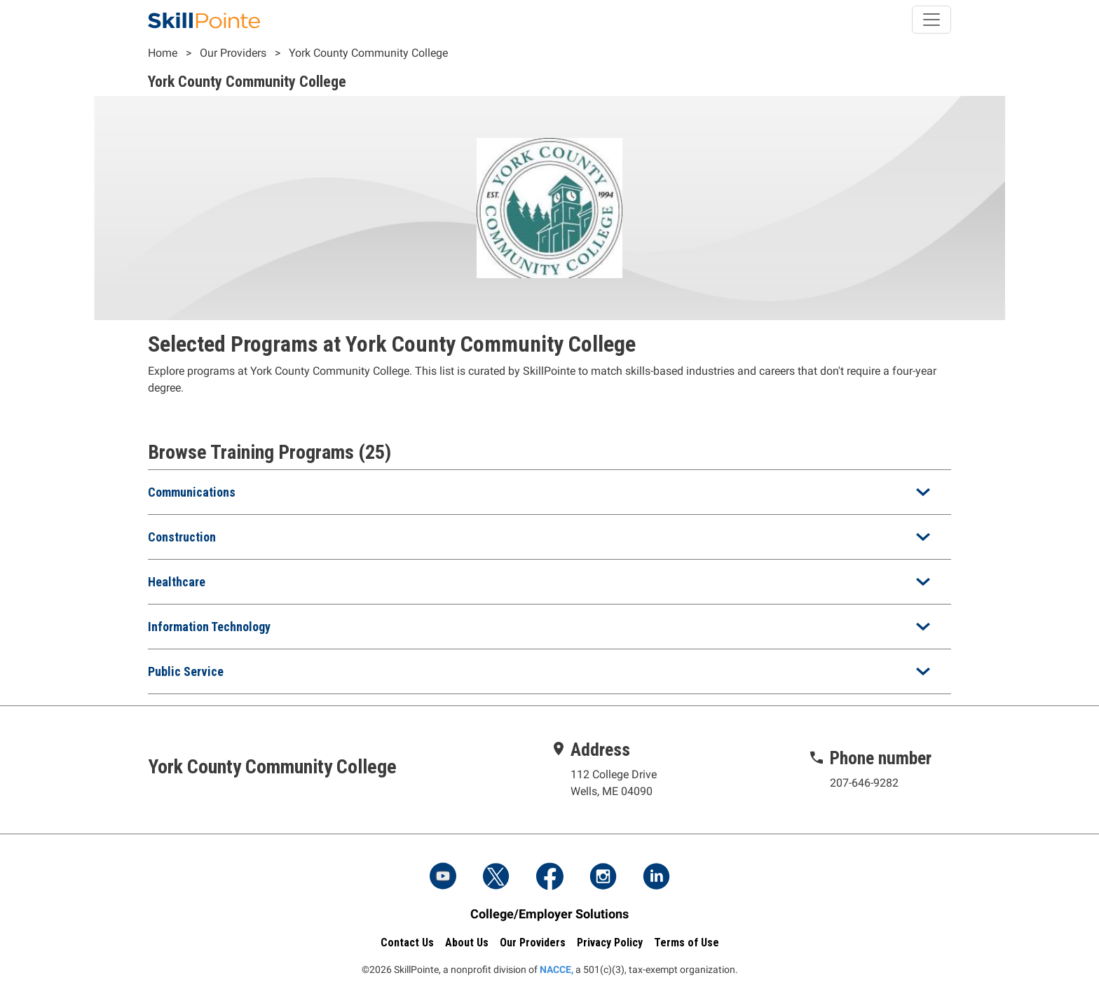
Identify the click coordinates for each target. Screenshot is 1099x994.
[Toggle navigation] (931, 20)
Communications (191, 492)
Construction (182, 537)
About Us (467, 942)
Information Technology (209, 626)
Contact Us (407, 942)
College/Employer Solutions (549, 913)
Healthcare (176, 581)
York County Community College (368, 53)
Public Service (186, 671)
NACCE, (556, 969)
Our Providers (233, 53)
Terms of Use (686, 942)
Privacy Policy (610, 942)
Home (162, 53)
